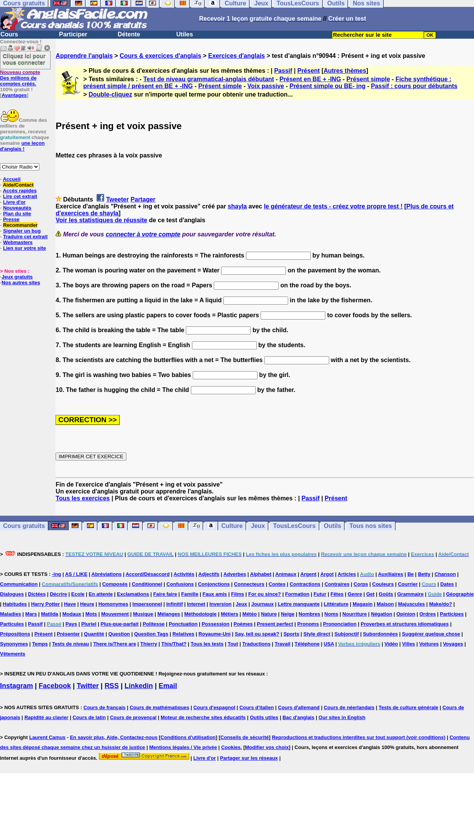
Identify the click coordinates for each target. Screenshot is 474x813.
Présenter (68, 634)
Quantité (94, 634)
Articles (347, 574)
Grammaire (410, 594)
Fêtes (336, 594)
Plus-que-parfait (120, 624)
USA (329, 644)
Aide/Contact (18, 185)
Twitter (88, 686)
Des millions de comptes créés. (20, 78)
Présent (308, 70)
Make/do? (440, 604)
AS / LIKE (76, 574)
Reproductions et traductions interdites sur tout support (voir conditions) (358, 737)
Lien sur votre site (24, 248)
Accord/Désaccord (148, 574)
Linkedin (139, 686)
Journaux (262, 604)
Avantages (14, 95)
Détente (129, 34)
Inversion (221, 604)
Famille (189, 594)
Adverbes (234, 574)
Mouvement (115, 614)
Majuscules (411, 604)
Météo (250, 614)
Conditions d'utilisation (188, 737)
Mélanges (168, 614)
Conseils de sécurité (244, 737)
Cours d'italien (256, 707)
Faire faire (165, 594)
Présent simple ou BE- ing (327, 86)
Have (70, 604)
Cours (9, 34)
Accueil (11, 179)
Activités (184, 574)
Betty (424, 574)
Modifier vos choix (267, 747)
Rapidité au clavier (47, 717)
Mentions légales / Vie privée (183, 747)
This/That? (174, 644)
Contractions (305, 584)
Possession (215, 624)
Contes (277, 584)
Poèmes (243, 624)
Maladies (10, 614)
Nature (269, 614)
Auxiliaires (390, 574)
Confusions (180, 584)
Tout (233, 644)
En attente (101, 594)
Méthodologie (200, 614)
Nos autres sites (21, 282)
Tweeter (117, 199)
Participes (452, 614)
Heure (87, 604)
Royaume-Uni (214, 634)
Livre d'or (14, 202)
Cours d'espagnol (214, 707)
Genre (355, 594)
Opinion (406, 614)
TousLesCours (294, 526)
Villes (408, 644)
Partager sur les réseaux (249, 758)
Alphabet (261, 574)
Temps (40, 644)
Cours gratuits (24, 526)
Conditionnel (147, 584)
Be (410, 574)
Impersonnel (147, 604)
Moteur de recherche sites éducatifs (203, 717)
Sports (291, 634)
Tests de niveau (70, 644)
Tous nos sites (370, 526)
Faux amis (215, 594)
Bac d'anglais (298, 717)
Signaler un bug (22, 231)
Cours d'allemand (299, 707)
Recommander (20, 225)
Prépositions (15, 634)
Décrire (58, 594)
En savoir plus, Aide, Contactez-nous (113, 737)
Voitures (429, 644)
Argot (327, 574)
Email (168, 686)
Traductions (256, 644)
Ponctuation (183, 624)
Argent (308, 574)
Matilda (49, 614)
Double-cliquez (110, 94)
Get (370, 594)
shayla (237, 206)
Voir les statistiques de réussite (101, 220)
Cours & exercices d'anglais (160, 55)
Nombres (309, 614)
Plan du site (17, 213)
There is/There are (114, 644)
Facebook (55, 686)
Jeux (258, 526)
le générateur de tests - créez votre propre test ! (333, 206)
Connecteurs (249, 584)
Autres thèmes (344, 70)
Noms (331, 614)
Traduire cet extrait (25, 236)
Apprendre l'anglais (84, 55)
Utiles (184, 34)
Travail (282, 644)
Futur (319, 594)
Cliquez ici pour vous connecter (24, 59)
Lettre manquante (299, 604)
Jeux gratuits (17, 277)
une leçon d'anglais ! (22, 146)
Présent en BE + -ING (310, 79)
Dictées (37, 594)
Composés (115, 584)
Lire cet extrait (20, 196)
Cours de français (105, 707)
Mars (31, 614)
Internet (196, 604)
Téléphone (307, 644)
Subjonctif (347, 634)
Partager (143, 199)
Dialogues (12, 594)
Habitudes (15, 604)
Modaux (71, 614)
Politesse (153, 624)
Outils (332, 526)
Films (237, 594)
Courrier (407, 584)
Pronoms (308, 624)
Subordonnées (380, 634)
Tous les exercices (83, 498)
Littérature (336, 604)
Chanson (445, 574)
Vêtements (12, 654)
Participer (73, 34)
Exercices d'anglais (236, 55)
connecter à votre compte (143, 234)
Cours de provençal (133, 717)
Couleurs (383, 584)
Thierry (148, 644)
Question (119, 634)
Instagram (16, 686)
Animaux (286, 574)
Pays (71, 624)
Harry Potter (45, 604)
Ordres (427, 614)
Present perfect (275, 624)
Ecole (78, 594)
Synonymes (14, 644)
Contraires (337, 584)
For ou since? (264, 594)
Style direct (316, 634)
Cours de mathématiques (159, 707)
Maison (385, 604)
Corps (361, 584)
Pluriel (89, 624)
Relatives (183, 634)
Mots (91, 614)
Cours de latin (89, 717)
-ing (56, 574)
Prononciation (339, 624)
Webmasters (18, 242)
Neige (287, 614)
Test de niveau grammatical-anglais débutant (208, 79)
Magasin (362, 604)
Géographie (460, 594)
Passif (283, 70)
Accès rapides (19, 190)
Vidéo (391, 644)
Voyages (453, 644)
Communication (19, 584)
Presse (11, 219)
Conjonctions (214, 584)
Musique (143, 614)
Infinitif (174, 604)
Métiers (229, 614)
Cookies (231, 747)
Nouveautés (17, 208)
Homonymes (113, 604)
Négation (381, 614)
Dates (447, 584)
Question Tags (151, 634)
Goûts (386, 594)
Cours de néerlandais (349, 707)
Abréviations (107, 574)
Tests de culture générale (408, 707)
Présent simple (368, 79)
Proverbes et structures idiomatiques (405, 624)
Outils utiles (264, 717)
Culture (232, 526)
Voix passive (265, 86)
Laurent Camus (47, 737)
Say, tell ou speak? (257, 634)
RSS (112, 686)
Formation (297, 594)
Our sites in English (341, 717)
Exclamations (133, 594)
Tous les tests (207, 644)
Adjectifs (209, 574)
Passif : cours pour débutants (414, 86)
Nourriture (355, 614)
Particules (12, 624)
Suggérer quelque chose (431, 634)
